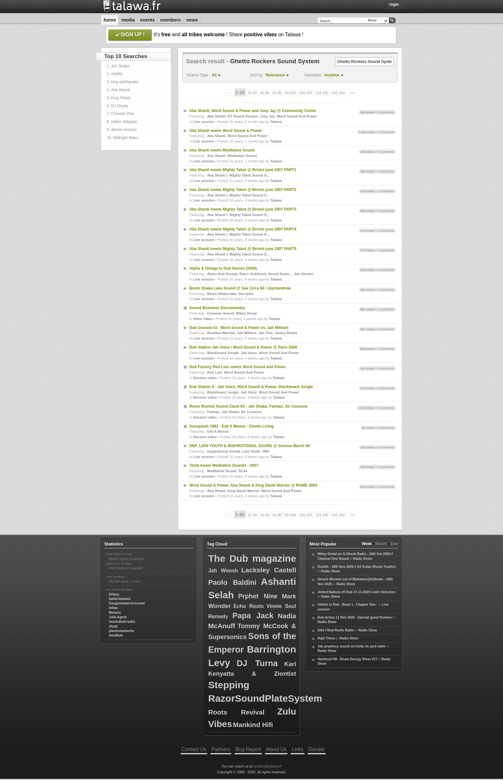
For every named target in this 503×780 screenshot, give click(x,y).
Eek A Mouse (218, 431)
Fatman (213, 412)
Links (297, 749)
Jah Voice (249, 353)
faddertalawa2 (120, 599)
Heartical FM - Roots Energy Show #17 (347, 659)
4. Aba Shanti (118, 90)
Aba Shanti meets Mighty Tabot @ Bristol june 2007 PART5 (242, 249)
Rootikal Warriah (221, 333)
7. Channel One (120, 113)
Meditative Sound (242, 156)
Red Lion (214, 372)
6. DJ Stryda (117, 106)
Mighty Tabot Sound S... (249, 175)
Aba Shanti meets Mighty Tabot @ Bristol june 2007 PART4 (242, 229)
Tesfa (242, 471)
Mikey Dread (246, 313)
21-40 (252, 93)
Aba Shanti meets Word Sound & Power (225, 130)
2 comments (386, 132)
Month (381, 544)
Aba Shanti (216, 116)
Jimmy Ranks (286, 333)
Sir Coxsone (251, 412)
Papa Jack (253, 615)
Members (170, 19)
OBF (265, 451)
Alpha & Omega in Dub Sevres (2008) (223, 268)
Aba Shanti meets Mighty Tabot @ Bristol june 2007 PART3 (242, 209)
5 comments (386, 408)
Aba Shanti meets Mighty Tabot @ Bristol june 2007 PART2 (242, 189)
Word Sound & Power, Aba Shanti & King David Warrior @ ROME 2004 (253, 485)
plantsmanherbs (121, 631)
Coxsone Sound (220, 313)
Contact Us (194, 749)
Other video (203, 319)
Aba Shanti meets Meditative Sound (221, 150)
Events (147, 19)
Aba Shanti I (217, 175)
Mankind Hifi (253, 724)
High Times (326, 638)
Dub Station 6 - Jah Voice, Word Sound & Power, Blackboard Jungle (251, 387)
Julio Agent (117, 617)
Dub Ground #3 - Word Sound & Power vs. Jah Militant (238, 327)
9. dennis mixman (122, 129)
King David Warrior (243, 491)
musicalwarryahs (122, 621)
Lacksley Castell (268, 570)
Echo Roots (249, 606)
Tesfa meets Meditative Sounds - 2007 (223, 465)
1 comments (386, 171)
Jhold (113, 626)
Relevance (275, 75)
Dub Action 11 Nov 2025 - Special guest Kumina (355, 617)
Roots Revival (236, 712)
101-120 (305, 93)
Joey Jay (267, 116)
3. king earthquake (123, 82)
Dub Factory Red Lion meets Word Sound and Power (237, 367)
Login (394, 4)
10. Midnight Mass (122, 137)
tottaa (113, 608)
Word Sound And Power (297, 116)
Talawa (276, 122)
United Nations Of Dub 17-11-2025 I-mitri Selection (357, 592)
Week (367, 544)
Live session (203, 122)
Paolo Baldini (232, 582)
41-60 (264, 93)
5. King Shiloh (119, 98)
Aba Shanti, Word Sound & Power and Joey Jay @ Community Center (252, 110)
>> (352, 93)
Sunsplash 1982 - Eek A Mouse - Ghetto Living (231, 426)
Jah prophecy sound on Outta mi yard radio (351, 646)
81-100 (290, 93)
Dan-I (244, 274)
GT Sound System (242, 116)
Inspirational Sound (223, 451)
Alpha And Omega (222, 274)
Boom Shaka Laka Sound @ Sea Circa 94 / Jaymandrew (240, 288)
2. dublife (115, 74)
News (192, 19)
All (214, 75)
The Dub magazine (252, 558)
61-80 (277, 93)
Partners (220, 749)
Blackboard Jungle (223, 353)
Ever (394, 544)
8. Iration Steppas (122, 121)
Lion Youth (251, 451)
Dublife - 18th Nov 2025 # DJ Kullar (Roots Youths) (357, 566)
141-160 (338, 93)
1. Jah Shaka (118, 66)
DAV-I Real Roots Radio (336, 630)
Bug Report (248, 749)
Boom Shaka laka (221, 294)
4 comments (386, 270)
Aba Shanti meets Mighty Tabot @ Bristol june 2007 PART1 (242, 170)
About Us (276, 749)
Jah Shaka (230, 412)
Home (110, 19)
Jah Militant (247, 333)
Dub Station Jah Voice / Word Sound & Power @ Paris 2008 (243, 347)
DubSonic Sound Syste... (271, 274)
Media (128, 19)
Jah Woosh (223, 570)
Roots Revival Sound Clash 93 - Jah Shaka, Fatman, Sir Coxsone (248, 406)
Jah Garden (304, 274)
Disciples (246, 294)
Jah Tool (265, 333)
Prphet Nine (257, 596)
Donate (317, 749)
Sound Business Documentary (217, 308)
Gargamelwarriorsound (127, 603)
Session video (205, 378)
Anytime (331, 75)
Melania (115, 612)
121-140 (322, 93)
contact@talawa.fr (267, 766)
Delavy (114, 594)
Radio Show (362, 558)
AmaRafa (116, 635)
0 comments (386, 112)
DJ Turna (257, 663)
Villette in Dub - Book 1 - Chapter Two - (348, 604)
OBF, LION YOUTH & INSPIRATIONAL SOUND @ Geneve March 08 (249, 446)
